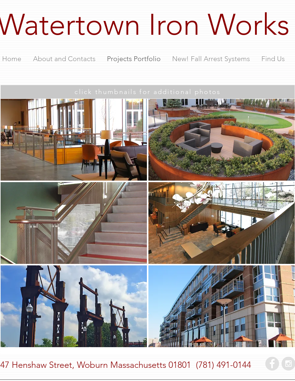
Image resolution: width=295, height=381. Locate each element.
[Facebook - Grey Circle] (272, 364)
